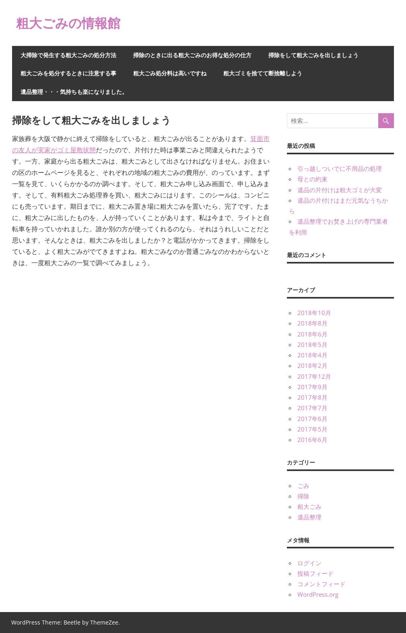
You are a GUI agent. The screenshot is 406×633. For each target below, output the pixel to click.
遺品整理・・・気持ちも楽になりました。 (74, 91)
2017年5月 (312, 429)
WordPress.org (317, 594)
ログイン (309, 563)
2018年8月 (312, 323)
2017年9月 (312, 387)
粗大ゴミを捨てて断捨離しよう (262, 73)
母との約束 (312, 179)
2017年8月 (312, 397)
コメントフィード (321, 584)
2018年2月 (312, 365)
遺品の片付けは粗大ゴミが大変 (339, 190)
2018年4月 (312, 355)
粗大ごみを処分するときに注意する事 (68, 73)
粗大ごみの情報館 (68, 22)
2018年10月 (314, 313)
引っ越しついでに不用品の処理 (339, 168)
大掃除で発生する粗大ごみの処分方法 (68, 55)
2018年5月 (312, 344)
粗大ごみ (309, 506)
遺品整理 (309, 517)
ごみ (303, 485)
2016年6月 (312, 440)
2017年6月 (312, 419)
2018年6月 (312, 334)
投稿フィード (315, 573)
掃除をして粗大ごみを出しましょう (313, 55)
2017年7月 (312, 408)
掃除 (303, 496)
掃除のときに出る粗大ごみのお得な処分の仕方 (192, 55)
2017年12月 (314, 376)
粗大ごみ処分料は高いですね (169, 73)
